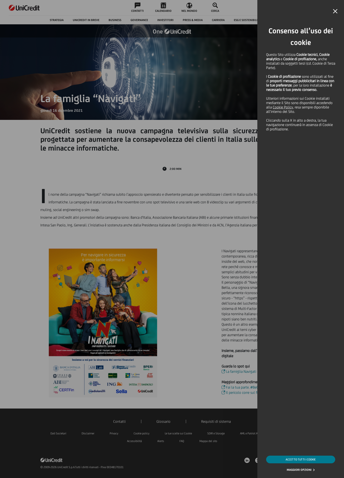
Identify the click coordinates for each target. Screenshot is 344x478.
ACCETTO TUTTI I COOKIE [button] (301, 459)
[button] (335, 11)
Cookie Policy (283, 107)
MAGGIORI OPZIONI (299, 469)
